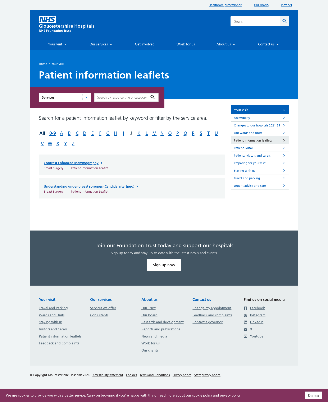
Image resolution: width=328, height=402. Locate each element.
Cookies (131, 375)
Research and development (162, 322)
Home (43, 64)
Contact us (201, 299)
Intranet (286, 5)
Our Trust (148, 308)
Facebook (254, 308)
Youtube (253, 336)
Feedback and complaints (212, 315)
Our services (101, 299)
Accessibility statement (107, 375)
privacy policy (230, 395)
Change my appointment (211, 308)
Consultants (99, 315)
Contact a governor (207, 322)
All (42, 133)
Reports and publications (160, 329)
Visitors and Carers (53, 329)
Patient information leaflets (60, 336)
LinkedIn (253, 322)
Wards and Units (51, 315)
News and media (154, 336)
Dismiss (313, 395)
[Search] (284, 21)
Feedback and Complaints (59, 343)
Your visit (57, 64)
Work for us (150, 343)
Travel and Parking (53, 308)
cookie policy (202, 395)
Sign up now (164, 265)
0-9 (52, 133)
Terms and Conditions (155, 375)
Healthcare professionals (225, 5)
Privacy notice (182, 375)
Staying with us (50, 322)
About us (149, 299)
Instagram (254, 315)
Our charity (261, 5)
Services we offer (103, 308)
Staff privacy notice (207, 375)
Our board (149, 315)
